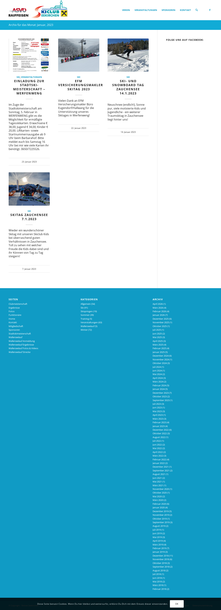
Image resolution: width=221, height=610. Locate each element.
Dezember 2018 (161, 555)
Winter (84, 329)
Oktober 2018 (160, 563)
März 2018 (158, 585)
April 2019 (158, 540)
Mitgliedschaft (16, 326)
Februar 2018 (159, 588)
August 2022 (159, 437)
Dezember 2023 (161, 392)
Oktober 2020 (160, 492)
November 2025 (161, 322)
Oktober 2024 (160, 363)
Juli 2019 (157, 529)
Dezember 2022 (161, 429)
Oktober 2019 (160, 518)
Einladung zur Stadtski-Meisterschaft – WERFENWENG (29, 87)
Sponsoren (14, 329)
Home (12, 318)
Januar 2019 (159, 551)
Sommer (85, 314)
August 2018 (159, 570)
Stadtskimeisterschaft (20, 333)
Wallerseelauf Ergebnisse (21, 344)
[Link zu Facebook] (209, 9)
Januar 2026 (159, 314)
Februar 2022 (159, 459)
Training (85, 318)
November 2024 (161, 359)
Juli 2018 (157, 574)
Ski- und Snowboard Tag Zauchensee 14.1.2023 (128, 87)
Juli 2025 (157, 329)
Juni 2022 (157, 444)
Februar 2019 (159, 548)
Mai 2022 (157, 448)
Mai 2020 (157, 496)
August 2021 (159, 474)
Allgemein (86, 303)
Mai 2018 (157, 581)
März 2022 (158, 455)
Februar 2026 (159, 311)
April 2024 (158, 378)
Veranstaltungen (31, 77)
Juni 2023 (157, 407)
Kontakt (13, 322)
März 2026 (158, 307)
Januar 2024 (159, 389)
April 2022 (158, 452)
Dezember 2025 (161, 318)
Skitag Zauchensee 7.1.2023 (29, 217)
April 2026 (158, 303)
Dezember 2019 (161, 511)
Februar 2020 (159, 503)
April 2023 (158, 414)
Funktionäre (15, 314)
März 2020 (158, 500)
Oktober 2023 (160, 396)
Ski (18, 77)
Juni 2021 (157, 477)
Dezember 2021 (161, 466)
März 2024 (158, 381)
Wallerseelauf (15, 337)
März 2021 (158, 485)
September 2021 (161, 470)
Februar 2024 (159, 385)
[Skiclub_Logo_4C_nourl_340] (38, 10)
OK (176, 603)
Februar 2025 (159, 348)
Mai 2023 (157, 411)
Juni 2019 (157, 533)
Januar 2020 (159, 507)
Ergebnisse (14, 307)
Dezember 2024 (161, 355)
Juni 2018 (157, 577)
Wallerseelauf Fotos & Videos (23, 348)
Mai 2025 (157, 337)
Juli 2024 (157, 366)
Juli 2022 (157, 440)
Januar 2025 (159, 352)
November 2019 (161, 514)
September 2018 (161, 566)
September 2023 (161, 400)
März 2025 (158, 344)
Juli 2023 (157, 403)
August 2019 (159, 525)
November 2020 (161, 489)
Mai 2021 (157, 481)
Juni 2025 (157, 333)
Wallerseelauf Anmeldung (22, 341)
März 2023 (158, 418)
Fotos (12, 311)
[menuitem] (126, 10)
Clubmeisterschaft (18, 303)
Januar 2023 (159, 426)
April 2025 (158, 341)
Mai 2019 (157, 537)
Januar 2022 (159, 463)
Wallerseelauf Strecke (19, 352)
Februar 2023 (159, 422)
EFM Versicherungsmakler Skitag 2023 (80, 85)
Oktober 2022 (160, 433)
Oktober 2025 (160, 326)
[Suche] (196, 10)
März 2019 (158, 544)
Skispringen (87, 311)
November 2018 (161, 559)
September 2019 (161, 522)
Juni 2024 (157, 370)
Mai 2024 (157, 374)
